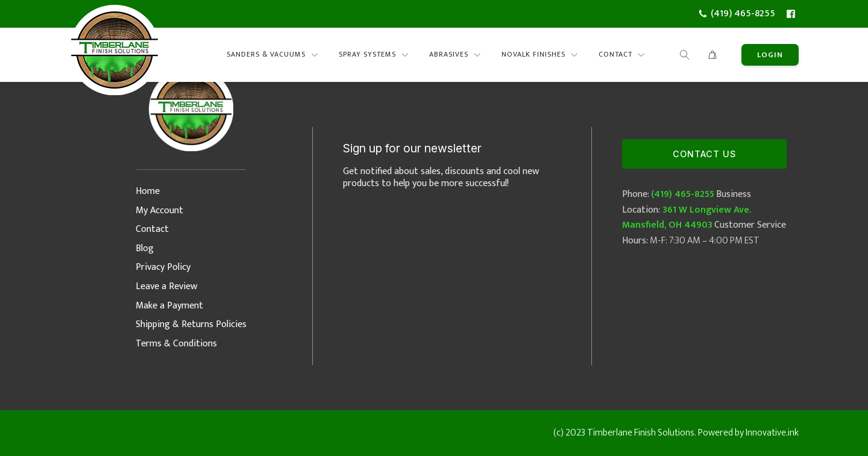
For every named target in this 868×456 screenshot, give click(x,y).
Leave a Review (166, 286)
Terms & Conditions (176, 344)
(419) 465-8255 (682, 194)
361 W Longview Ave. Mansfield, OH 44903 (686, 218)
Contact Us (704, 154)
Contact (152, 229)
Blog (145, 248)
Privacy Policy (163, 267)
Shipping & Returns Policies (191, 324)
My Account (159, 210)
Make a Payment (169, 306)
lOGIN (770, 54)
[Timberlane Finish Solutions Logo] (114, 55)
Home (148, 191)
